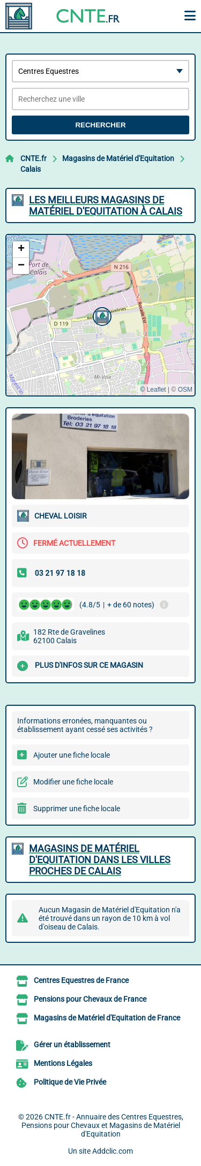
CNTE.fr (33, 158)
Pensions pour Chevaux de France (90, 999)
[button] (101, 315)
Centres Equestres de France (81, 980)
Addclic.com (112, 1151)
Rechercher (100, 125)
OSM (185, 389)
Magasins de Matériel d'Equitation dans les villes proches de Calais (99, 860)
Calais (30, 169)
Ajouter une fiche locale (71, 755)
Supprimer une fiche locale (76, 808)
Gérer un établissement (72, 1044)
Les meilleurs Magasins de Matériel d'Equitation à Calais (105, 205)
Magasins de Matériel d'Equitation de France (107, 1017)
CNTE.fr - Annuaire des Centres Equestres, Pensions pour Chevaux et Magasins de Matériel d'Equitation (102, 1125)
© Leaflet (153, 389)
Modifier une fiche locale (73, 782)
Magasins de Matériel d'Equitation (118, 158)
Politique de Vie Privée (70, 1082)
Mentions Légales (63, 1063)
